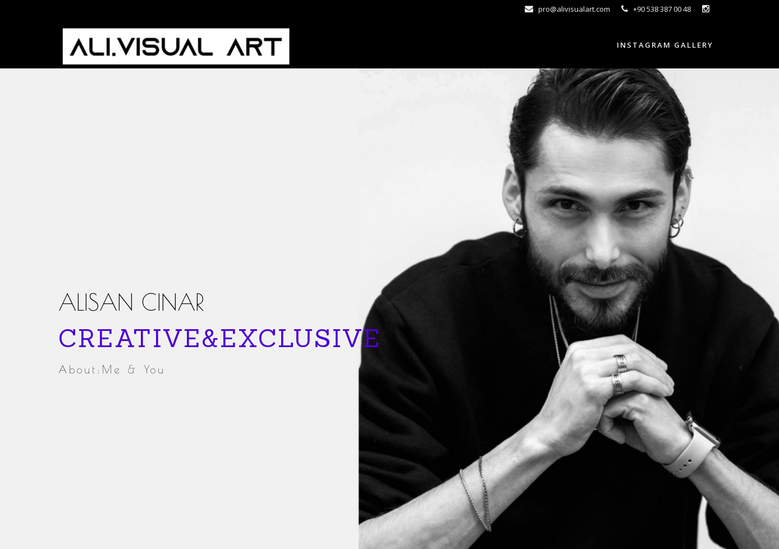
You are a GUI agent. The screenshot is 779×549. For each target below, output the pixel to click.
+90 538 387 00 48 (656, 9)
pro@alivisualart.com (567, 9)
